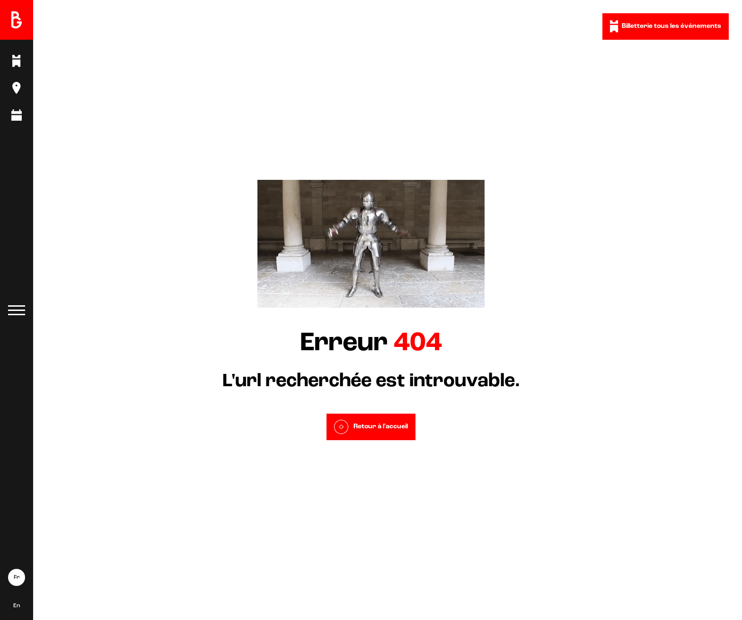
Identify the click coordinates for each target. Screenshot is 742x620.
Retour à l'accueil (371, 426)
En (16, 606)
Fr (17, 577)
